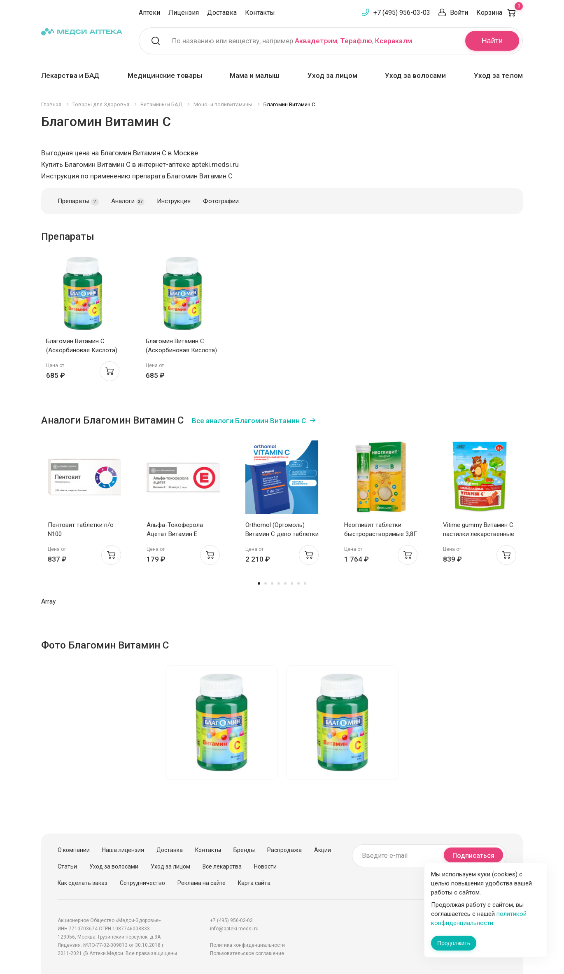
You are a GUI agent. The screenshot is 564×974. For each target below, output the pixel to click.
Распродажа (284, 850)
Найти (492, 41)
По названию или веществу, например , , (292, 41)
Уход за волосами (415, 75)
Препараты (78, 201)
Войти (459, 12)
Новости (265, 866)
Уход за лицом (332, 75)
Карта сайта (254, 883)
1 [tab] (259, 583)
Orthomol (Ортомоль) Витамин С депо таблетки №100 (282, 534)
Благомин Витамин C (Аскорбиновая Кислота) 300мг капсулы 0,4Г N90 (81, 350)
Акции (322, 850)
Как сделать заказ (82, 883)
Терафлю (356, 41)
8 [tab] (305, 583)
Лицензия (183, 12)
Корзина (499, 12)
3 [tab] (272, 583)
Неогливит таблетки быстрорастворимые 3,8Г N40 (380, 534)
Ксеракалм (393, 41)
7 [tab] (298, 583)
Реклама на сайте (201, 883)
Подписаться (473, 855)
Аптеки (149, 12)
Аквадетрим (316, 41)
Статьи (67, 866)
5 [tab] (285, 583)
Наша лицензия (123, 850)
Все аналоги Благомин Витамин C (249, 421)
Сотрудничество (142, 883)
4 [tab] (278, 583)
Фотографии (221, 201)
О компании (74, 850)
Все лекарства (222, 866)
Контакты (260, 12)
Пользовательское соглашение (247, 953)
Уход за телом (498, 75)
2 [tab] (265, 583)
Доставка (222, 12)
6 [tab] (292, 583)
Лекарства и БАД (70, 75)
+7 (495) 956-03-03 (401, 12)
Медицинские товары (165, 75)
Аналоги (127, 201)
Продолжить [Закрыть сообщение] (453, 943)
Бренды (244, 850)
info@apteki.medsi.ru (234, 929)
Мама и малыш (255, 75)
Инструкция (174, 201)
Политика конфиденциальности (247, 945)
